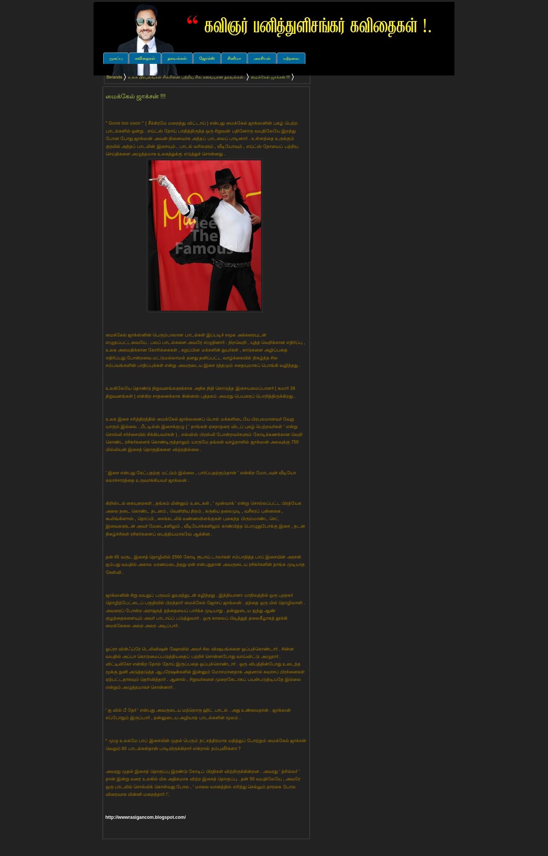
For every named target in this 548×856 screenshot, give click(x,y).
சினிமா (234, 58)
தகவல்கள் (177, 58)
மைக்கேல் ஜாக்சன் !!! (136, 96)
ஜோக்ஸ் (207, 58)
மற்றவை (291, 58)
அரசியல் (262, 58)
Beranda (114, 77)
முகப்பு (115, 58)
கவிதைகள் (145, 58)
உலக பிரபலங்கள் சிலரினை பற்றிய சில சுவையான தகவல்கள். (186, 77)
